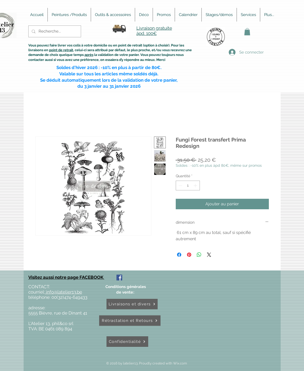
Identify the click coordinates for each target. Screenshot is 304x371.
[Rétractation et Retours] (130, 320)
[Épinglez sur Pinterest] (189, 255)
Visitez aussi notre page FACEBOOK (66, 277)
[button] (247, 31)
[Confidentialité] (127, 341)
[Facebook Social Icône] (119, 277)
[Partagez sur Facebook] (179, 255)
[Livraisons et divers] (132, 304)
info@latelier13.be (63, 292)
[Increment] (196, 185)
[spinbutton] (188, 185)
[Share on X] (209, 255)
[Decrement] (180, 185)
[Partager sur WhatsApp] (199, 255)
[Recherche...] (54, 31)
